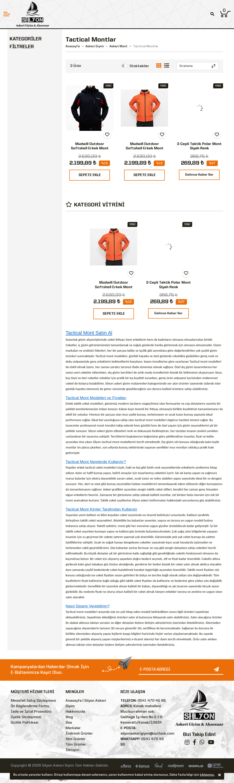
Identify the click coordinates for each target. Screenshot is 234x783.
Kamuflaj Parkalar (32, 103)
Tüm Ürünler (76, 744)
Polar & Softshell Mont (32, 90)
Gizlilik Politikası (24, 723)
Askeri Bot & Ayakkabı (32, 127)
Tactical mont (75, 612)
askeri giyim (122, 383)
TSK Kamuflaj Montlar (28, 113)
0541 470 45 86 (152, 701)
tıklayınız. (207, 775)
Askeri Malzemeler (29, 136)
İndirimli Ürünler (79, 734)
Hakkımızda (75, 712)
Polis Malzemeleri (28, 193)
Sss (69, 723)
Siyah (22, 279)
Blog (69, 717)
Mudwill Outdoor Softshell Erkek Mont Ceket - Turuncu (144, 148)
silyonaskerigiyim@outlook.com (147, 734)
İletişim (72, 750)
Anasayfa (73, 46)
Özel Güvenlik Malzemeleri (24, 212)
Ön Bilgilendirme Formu (30, 706)
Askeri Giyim (23, 48)
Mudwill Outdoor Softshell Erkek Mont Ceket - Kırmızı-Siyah (90, 148)
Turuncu (24, 287)
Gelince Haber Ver (199, 174)
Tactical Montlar (31, 80)
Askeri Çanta (24, 144)
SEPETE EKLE (90, 175)
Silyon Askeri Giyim (33, 253)
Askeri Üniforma (28, 56)
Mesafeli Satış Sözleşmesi (33, 701)
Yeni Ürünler (75, 739)
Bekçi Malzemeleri (29, 201)
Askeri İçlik (24, 64)
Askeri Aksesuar (27, 176)
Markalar (73, 728)
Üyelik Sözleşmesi (26, 717)
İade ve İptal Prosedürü (31, 712)
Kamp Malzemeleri (29, 184)
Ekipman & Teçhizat (30, 167)
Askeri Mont (25, 72)
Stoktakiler (139, 66)
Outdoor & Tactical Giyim (29, 156)
